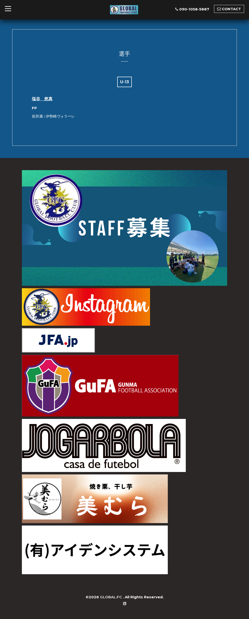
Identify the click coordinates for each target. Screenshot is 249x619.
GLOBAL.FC (111, 597)
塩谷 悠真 (42, 98)
